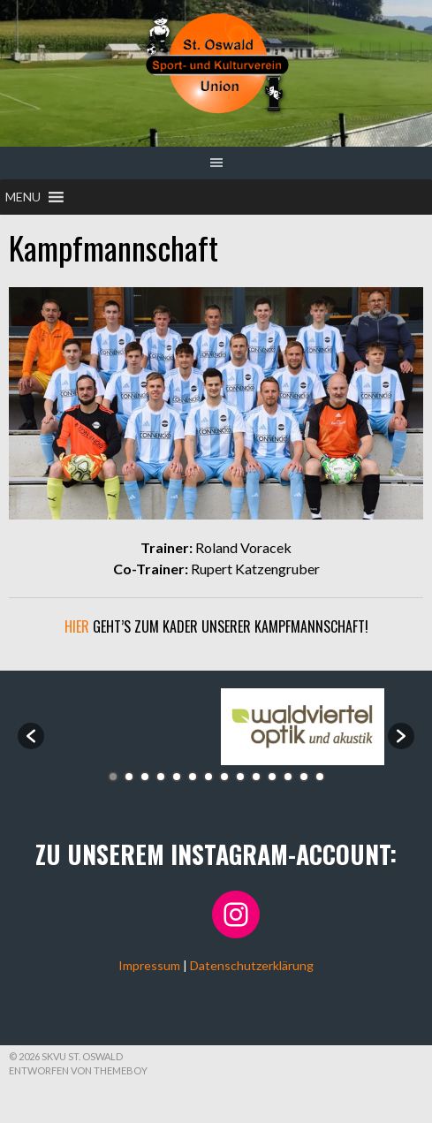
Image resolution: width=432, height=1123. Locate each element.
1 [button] (113, 776)
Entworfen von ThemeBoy (78, 1070)
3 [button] (145, 776)
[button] (23, 197)
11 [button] (272, 776)
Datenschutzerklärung (252, 965)
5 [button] (176, 776)
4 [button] (160, 776)
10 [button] (256, 776)
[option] (130, 727)
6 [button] (192, 776)
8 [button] (224, 776)
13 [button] (304, 776)
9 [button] (240, 776)
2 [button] (129, 776)
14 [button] (320, 776)
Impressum (149, 965)
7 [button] (208, 776)
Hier (76, 626)
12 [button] (288, 776)
